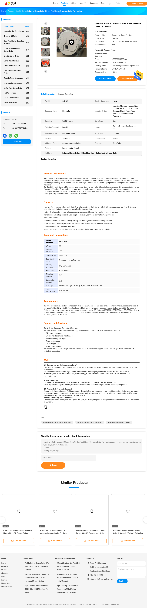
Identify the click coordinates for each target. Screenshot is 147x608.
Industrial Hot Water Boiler (16, 31)
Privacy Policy (6, 587)
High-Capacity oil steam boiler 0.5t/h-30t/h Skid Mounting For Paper (36, 589)
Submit (53, 465)
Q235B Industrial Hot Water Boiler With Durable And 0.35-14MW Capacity (68, 577)
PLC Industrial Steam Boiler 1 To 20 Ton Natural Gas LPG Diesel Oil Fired (37, 566)
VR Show (4, 570)
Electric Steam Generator (16, 78)
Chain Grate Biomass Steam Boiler (16, 50)
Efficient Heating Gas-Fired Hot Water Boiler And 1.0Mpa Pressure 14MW (68, 566)
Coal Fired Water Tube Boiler (16, 72)
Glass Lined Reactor (16, 98)
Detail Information (48, 94)
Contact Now (17, 141)
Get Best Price (105, 78)
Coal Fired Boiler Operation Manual (16, 42)
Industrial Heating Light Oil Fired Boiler (89, 422)
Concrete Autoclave (16, 61)
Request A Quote (136, 3)
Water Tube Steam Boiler (16, 88)
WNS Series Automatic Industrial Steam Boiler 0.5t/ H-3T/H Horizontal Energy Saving (37, 577)
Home (3, 563)
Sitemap (4, 580)
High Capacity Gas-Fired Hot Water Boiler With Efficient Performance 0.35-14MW (67, 589)
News (3, 577)
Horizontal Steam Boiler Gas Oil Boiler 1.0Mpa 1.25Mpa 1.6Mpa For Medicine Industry (128, 533)
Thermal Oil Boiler (16, 36)
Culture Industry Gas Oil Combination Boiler (57, 422)
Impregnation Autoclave (16, 83)
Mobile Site (5, 583)
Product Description (65, 94)
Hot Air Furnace (16, 93)
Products (4, 566)
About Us (4, 573)
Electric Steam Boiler (16, 56)
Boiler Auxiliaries (16, 103)
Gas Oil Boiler (16, 26)
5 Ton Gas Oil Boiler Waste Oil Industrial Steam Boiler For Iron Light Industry (53, 533)
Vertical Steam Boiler (16, 66)
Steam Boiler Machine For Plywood (119, 422)
